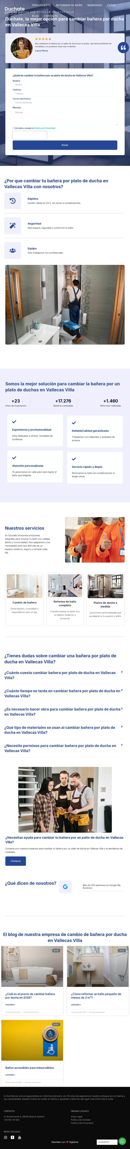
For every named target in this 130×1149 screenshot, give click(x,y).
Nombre (16, 81)
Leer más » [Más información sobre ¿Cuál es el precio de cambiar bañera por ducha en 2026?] (10, 1005)
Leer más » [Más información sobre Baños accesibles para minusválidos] (10, 1075)
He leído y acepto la (35, 128)
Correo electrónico (22, 99)
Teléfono (17, 90)
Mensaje (17, 108)
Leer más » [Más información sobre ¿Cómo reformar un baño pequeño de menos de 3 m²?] (76, 1005)
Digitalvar (74, 1142)
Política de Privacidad (44, 128)
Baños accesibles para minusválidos (29, 1067)
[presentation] (30, 135)
